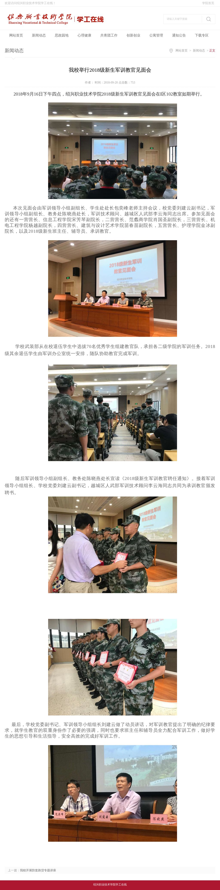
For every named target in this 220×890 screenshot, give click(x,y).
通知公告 (179, 35)
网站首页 (16, 35)
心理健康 (84, 35)
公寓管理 (156, 35)
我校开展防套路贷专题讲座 (38, 870)
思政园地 (62, 35)
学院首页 (208, 3)
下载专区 (202, 35)
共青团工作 (109, 35)
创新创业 (133, 35)
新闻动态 (39, 35)
